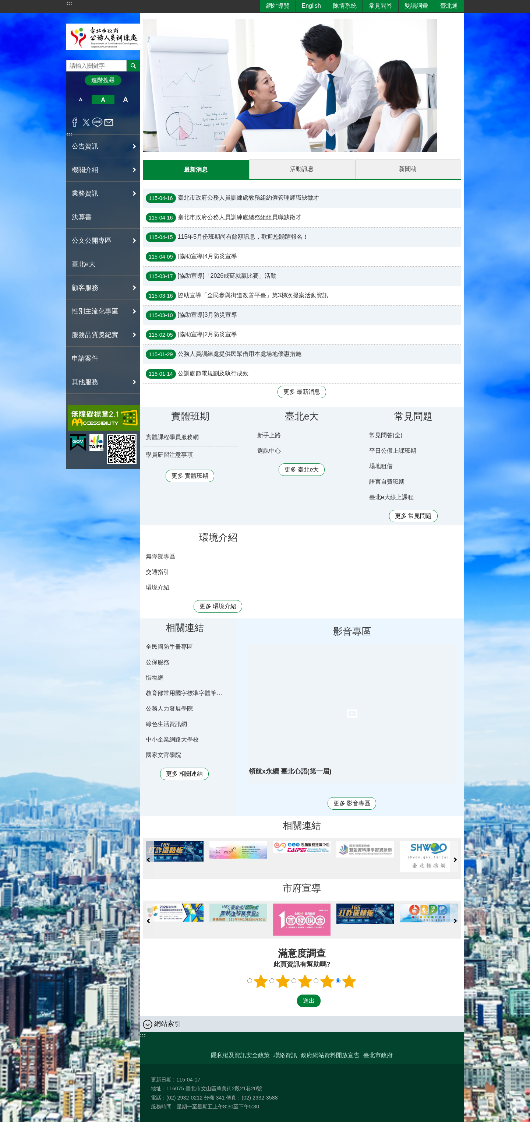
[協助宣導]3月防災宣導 (191, 315)
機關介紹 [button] (85, 169)
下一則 (455, 859)
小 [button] (80, 99)
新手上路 (269, 435)
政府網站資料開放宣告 (330, 1055)
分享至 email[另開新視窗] (108, 122)
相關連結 (185, 627)
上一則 (148, 859)
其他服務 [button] (85, 382)
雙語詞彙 (416, 6)
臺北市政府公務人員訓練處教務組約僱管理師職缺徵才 (232, 198)
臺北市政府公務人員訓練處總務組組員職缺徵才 (223, 217)
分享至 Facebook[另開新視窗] (75, 122)
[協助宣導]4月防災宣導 (191, 256)
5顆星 (349, 981)
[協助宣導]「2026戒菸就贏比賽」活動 (211, 276)
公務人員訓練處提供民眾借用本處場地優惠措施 (223, 354)
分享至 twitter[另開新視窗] (86, 122)
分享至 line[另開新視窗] (97, 122)
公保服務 (157, 662)
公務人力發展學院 (169, 708)
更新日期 (161, 1079)
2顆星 (283, 981)
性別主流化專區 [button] (95, 311)
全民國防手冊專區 (169, 646)
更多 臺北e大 (302, 469)
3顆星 (305, 981)
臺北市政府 (378, 1055)
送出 (290, 1000)
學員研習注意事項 (169, 454)
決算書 (82, 217)
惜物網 (154, 677)
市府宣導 (302, 888)
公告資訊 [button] (85, 146)
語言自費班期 (386, 481)
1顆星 (261, 981)
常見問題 (413, 416)
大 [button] (125, 99)
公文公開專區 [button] (92, 240)
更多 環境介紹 (217, 606)
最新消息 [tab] (196, 169)
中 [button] (103, 99)
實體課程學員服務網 (172, 437)
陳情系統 (345, 6)
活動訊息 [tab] (302, 169)
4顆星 (327, 981)
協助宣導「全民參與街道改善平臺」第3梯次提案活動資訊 (237, 295)
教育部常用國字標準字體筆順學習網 (186, 693)
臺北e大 (83, 264)
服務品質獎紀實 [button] (95, 335)
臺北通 (449, 6)
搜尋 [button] (133, 65)
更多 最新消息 (301, 391)
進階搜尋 (103, 80)
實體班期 (190, 416)
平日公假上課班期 (392, 450)
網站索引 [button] (167, 1023)
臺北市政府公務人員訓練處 (103, 36)
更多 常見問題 (413, 515)
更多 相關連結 (184, 773)
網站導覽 (278, 6)
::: (69, 3)
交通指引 (157, 571)
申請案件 (85, 358)
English (311, 6)
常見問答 (380, 6)
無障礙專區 (160, 556)
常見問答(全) (386, 435)
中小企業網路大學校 (172, 739)
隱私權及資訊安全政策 (240, 1055)
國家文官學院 (163, 754)
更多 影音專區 (351, 803)
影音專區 (352, 631)
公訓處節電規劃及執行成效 (197, 373)
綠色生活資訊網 (166, 723)
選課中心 (269, 450)
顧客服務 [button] (85, 287)
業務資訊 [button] (85, 193)
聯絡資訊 (285, 1055)
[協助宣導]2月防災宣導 (191, 334)
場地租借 (381, 466)
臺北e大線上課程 (391, 497)
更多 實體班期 (190, 475)
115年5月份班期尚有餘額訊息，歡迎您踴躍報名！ (227, 237)
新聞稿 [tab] (408, 169)
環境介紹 (218, 537)
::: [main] (145, 18)
